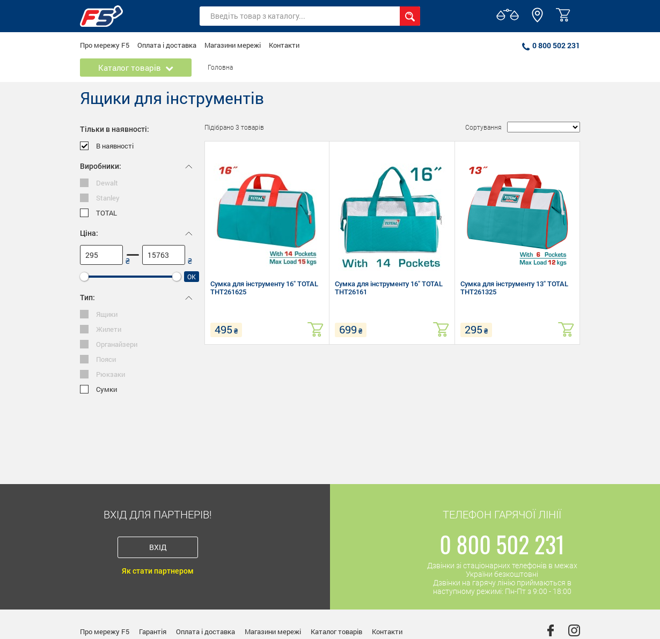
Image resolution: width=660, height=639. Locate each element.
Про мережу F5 (104, 45)
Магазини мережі (232, 45)
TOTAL (98, 213)
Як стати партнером (158, 571)
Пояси (98, 359)
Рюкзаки (102, 374)
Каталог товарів (336, 631)
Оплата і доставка (166, 45)
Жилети (100, 329)
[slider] (84, 276)
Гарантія (152, 631)
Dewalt (99, 183)
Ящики (99, 314)
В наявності (107, 146)
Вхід (158, 547)
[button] (537, 20)
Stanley (100, 198)
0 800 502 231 (551, 45)
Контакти (284, 45)
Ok (191, 276)
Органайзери (108, 344)
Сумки (98, 389)
